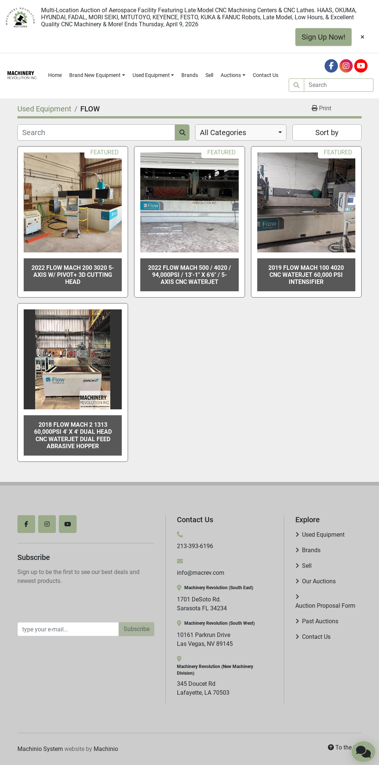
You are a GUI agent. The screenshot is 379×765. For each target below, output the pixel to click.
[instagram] (346, 66)
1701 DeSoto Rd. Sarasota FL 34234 (202, 604)
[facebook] (331, 66)
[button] (97, 75)
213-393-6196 (195, 546)
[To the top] (345, 747)
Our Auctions (319, 581)
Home (55, 75)
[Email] (68, 629)
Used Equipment (151, 75)
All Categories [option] (223, 132)
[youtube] (361, 66)
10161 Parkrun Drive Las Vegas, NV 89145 (205, 639)
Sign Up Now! (323, 37)
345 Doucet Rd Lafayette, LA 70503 (203, 688)
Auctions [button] (231, 75)
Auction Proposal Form (325, 605)
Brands (189, 75)
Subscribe (137, 629)
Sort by (326, 132)
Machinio (106, 748)
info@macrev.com (200, 572)
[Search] (338, 85)
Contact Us (265, 75)
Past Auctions (320, 621)
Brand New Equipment (95, 75)
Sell (209, 75)
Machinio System (40, 748)
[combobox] (240, 132)
